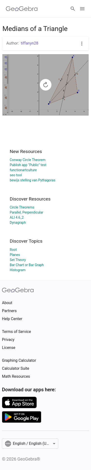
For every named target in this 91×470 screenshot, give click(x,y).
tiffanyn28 (29, 43)
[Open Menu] (82, 9)
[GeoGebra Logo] (22, 8)
